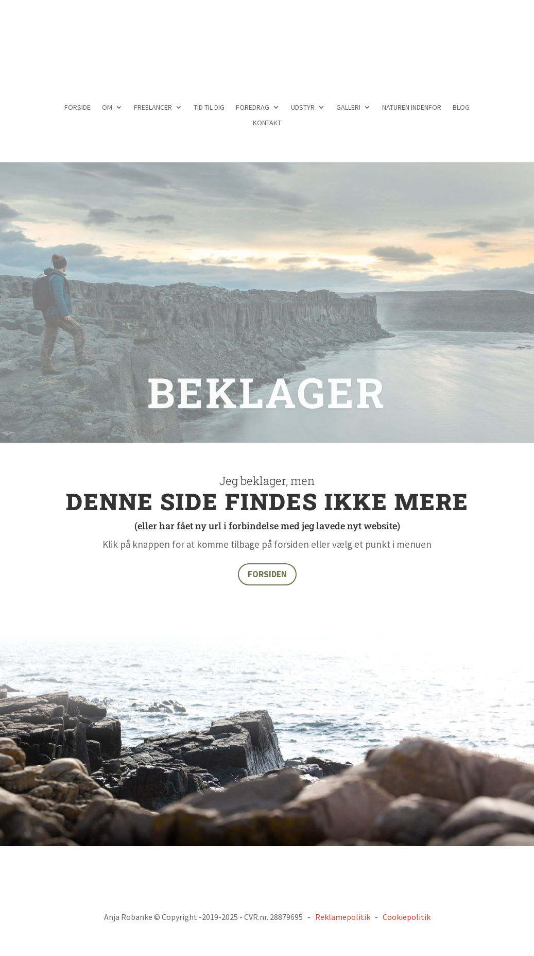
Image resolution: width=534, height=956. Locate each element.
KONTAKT (267, 123)
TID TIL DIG (209, 108)
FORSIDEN (267, 574)
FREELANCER (153, 108)
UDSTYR (303, 108)
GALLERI (348, 108)
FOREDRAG (252, 108)
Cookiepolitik (406, 917)
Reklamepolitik (342, 917)
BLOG (461, 108)
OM (107, 108)
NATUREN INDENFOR (411, 108)
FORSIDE (77, 108)
